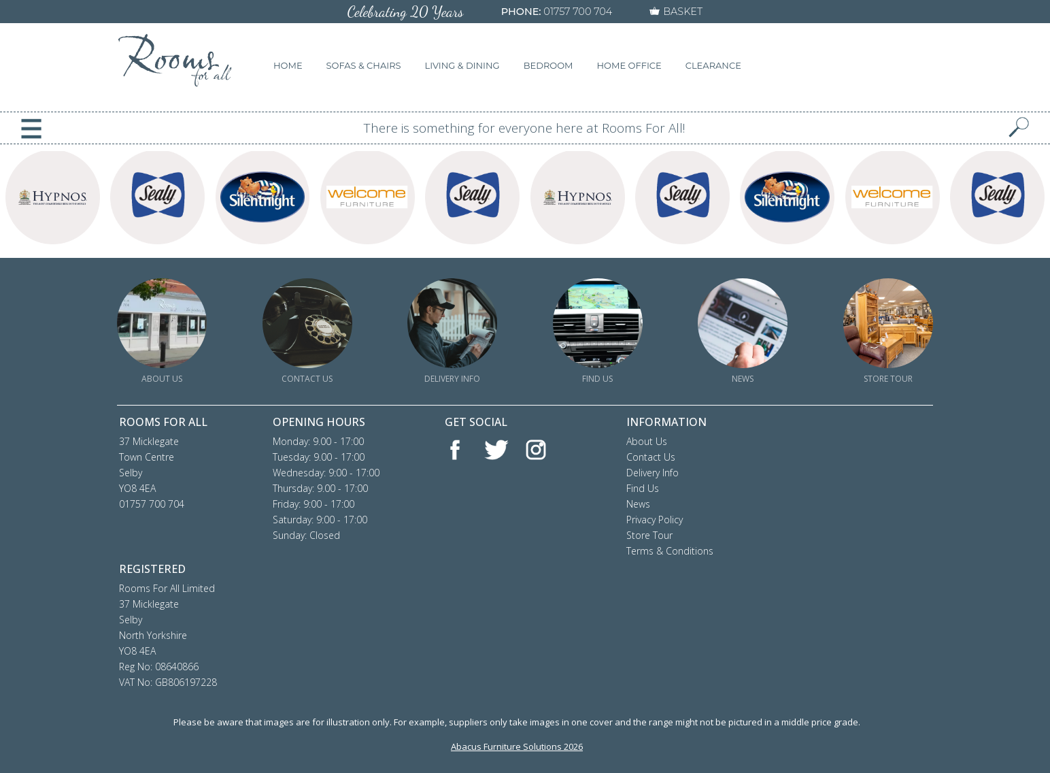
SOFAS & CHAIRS (363, 65)
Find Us (642, 488)
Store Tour (649, 535)
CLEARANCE (713, 65)
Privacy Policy (654, 519)
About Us (646, 441)
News (638, 503)
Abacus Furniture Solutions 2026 (517, 746)
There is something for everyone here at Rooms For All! (524, 128)
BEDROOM (548, 65)
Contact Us (650, 456)
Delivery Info (652, 472)
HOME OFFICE (629, 65)
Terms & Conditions (669, 550)
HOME (288, 65)
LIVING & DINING (462, 65)
